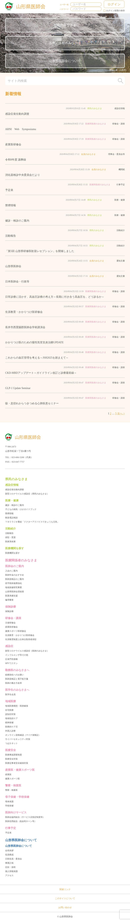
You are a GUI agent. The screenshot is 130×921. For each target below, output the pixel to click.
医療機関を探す (12, 553)
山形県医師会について (65, 61)
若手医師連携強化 (13, 583)
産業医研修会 (11, 627)
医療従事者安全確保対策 (16, 763)
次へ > (121, 413)
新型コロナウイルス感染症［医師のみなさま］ (27, 651)
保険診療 (9, 611)
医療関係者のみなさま (65, 43)
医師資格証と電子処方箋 (16, 679)
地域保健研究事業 (13, 587)
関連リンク (65, 889)
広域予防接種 (11, 659)
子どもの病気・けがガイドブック (20, 509)
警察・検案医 (11, 790)
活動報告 (9, 533)
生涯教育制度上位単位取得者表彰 (20, 639)
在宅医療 (9, 710)
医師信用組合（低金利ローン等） (20, 821)
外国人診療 (10, 731)
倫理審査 (9, 600)
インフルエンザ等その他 (16, 655)
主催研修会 (10, 623)
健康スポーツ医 (12, 779)
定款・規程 (10, 867)
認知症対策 (10, 714)
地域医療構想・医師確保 (16, 706)
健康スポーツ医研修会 (15, 631)
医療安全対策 (11, 759)
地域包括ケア (11, 718)
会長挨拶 (9, 850)
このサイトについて (65, 898)
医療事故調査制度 (13, 755)
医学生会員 (10, 694)
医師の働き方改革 (13, 683)
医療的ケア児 (11, 727)
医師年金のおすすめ (14, 575)
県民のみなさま (65, 25)
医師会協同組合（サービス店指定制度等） (25, 817)
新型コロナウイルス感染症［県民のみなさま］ (27, 494)
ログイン (114, 4)
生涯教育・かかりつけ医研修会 (19, 635)
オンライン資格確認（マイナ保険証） (23, 735)
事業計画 (9, 863)
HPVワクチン (11, 663)
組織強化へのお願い (14, 675)
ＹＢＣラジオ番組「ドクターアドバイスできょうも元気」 (32, 522)
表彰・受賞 (10, 537)
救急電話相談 (11, 518)
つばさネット (11, 743)
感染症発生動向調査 (14, 489)
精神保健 (9, 722)
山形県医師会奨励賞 (14, 591)
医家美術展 (10, 541)
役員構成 (9, 855)
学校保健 (9, 806)
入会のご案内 (11, 571)
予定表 (8, 833)
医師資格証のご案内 (14, 579)
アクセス (9, 875)
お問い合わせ (65, 907)
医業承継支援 (11, 596)
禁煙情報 (9, 513)
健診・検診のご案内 (14, 505)
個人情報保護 (11, 871)
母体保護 (9, 801)
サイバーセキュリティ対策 (17, 739)
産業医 (8, 774)
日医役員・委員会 (13, 859)
